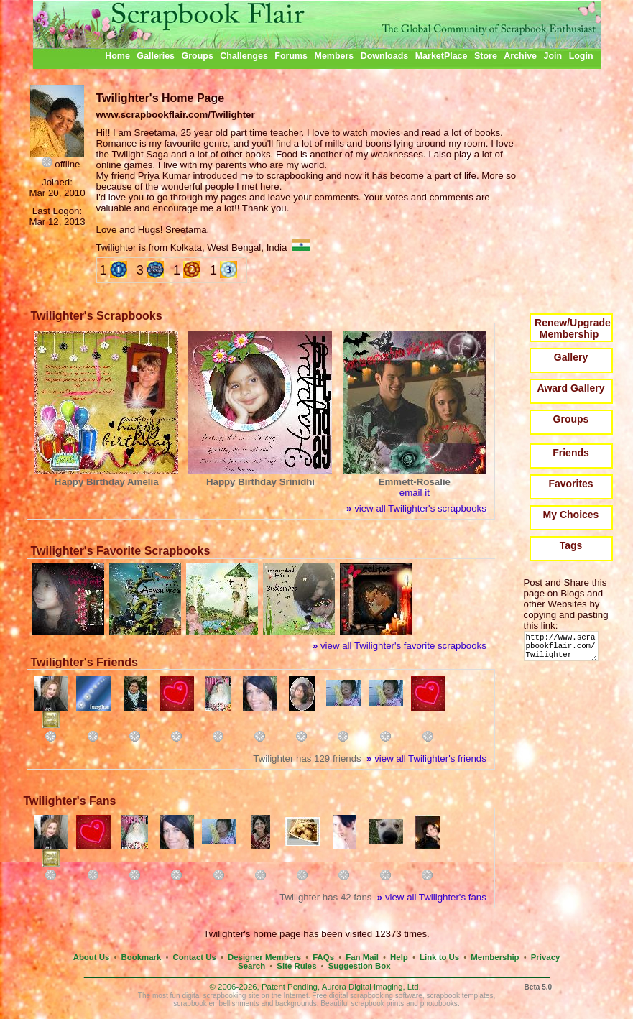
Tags (571, 545)
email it (414, 492)
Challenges (244, 56)
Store (485, 56)
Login (581, 56)
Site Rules (296, 966)
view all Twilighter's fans (431, 897)
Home (117, 56)
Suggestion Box (359, 966)
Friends (571, 452)
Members (334, 56)
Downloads (385, 56)
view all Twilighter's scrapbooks (416, 508)
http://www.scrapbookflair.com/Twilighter (564, 649)
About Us (91, 957)
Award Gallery (571, 388)
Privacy (545, 957)
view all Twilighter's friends (426, 758)
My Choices (571, 514)
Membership (495, 957)
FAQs (323, 957)
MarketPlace (441, 56)
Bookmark (141, 957)
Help (399, 957)
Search (251, 966)
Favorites (570, 483)
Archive (520, 56)
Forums (291, 56)
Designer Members (264, 957)
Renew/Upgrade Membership (573, 328)
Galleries (156, 56)
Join (553, 56)
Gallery (571, 357)
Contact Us (194, 957)
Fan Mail (362, 957)
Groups (197, 56)
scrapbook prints (377, 1004)
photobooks (439, 1004)
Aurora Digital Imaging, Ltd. (371, 986)
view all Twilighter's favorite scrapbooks (399, 645)
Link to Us (439, 957)
